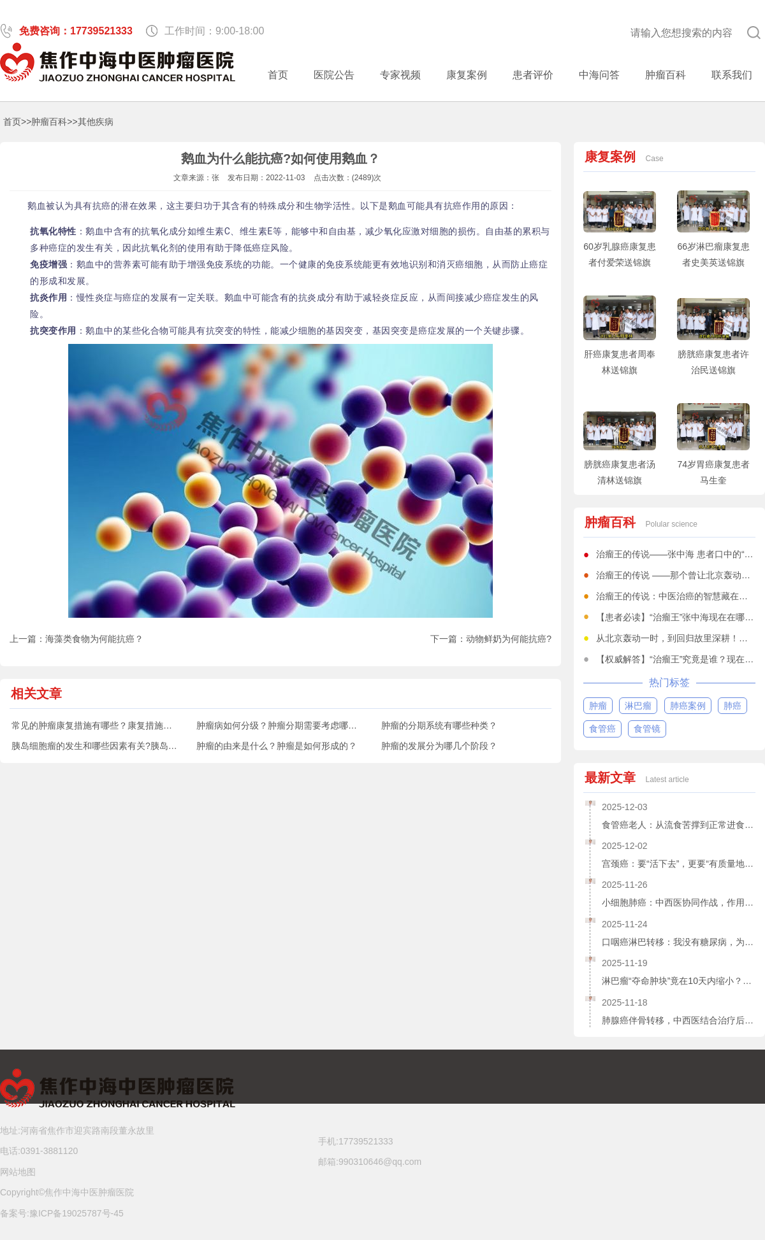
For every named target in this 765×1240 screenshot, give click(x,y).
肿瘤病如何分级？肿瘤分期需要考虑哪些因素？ (290, 725)
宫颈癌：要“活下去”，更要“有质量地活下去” (678, 864)
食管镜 (647, 728)
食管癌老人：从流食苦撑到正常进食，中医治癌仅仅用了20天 (678, 825)
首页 (278, 74)
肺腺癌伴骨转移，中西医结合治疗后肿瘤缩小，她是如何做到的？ (678, 1020)
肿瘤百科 (665, 74)
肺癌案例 (688, 706)
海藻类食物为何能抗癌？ (94, 639)
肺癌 (732, 706)
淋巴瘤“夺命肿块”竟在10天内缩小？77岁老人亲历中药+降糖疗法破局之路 (678, 981)
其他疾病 (95, 122)
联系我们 (731, 74)
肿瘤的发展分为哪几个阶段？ (439, 746)
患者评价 (533, 74)
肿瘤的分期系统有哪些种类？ (439, 725)
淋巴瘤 (638, 706)
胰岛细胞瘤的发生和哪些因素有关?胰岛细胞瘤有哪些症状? (128, 746)
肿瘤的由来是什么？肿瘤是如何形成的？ (276, 746)
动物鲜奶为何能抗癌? (508, 639)
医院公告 (334, 74)
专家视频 (400, 74)
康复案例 (466, 74)
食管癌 (602, 728)
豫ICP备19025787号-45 (76, 1213)
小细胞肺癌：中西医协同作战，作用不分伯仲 (678, 902)
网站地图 (18, 1172)
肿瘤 (598, 706)
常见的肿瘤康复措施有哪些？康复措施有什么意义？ (114, 725)
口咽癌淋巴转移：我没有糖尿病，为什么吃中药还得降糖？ (678, 942)
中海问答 (599, 74)
